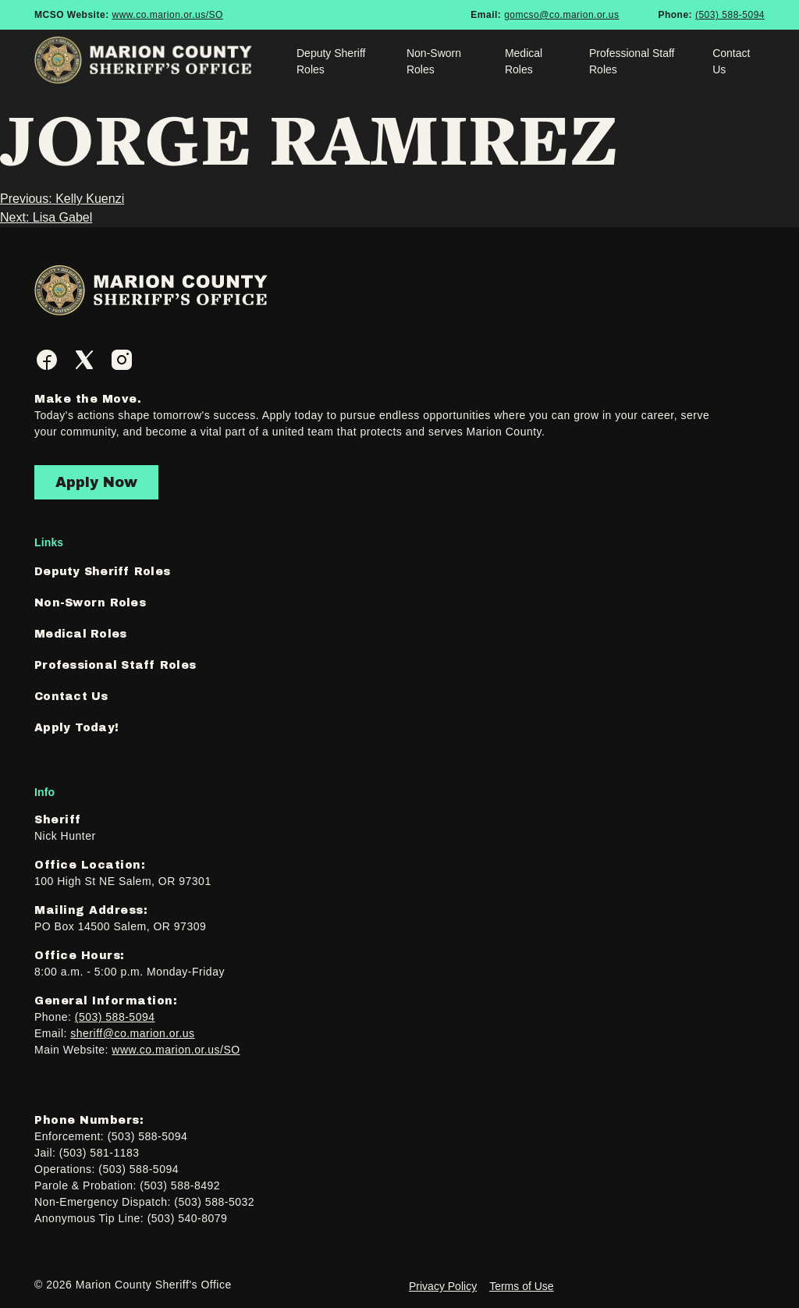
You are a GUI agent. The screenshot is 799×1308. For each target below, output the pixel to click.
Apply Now (96, 482)
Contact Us (731, 61)
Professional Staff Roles (631, 61)
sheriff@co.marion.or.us (132, 1033)
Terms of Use (521, 1286)
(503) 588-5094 (730, 14)
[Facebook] (46, 359)
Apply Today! (76, 728)
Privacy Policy (443, 1286)
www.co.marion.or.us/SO (167, 14)
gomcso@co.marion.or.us (561, 14)
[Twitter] (84, 359)
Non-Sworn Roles (434, 61)
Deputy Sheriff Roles (331, 61)
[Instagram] (121, 359)
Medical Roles (523, 61)
